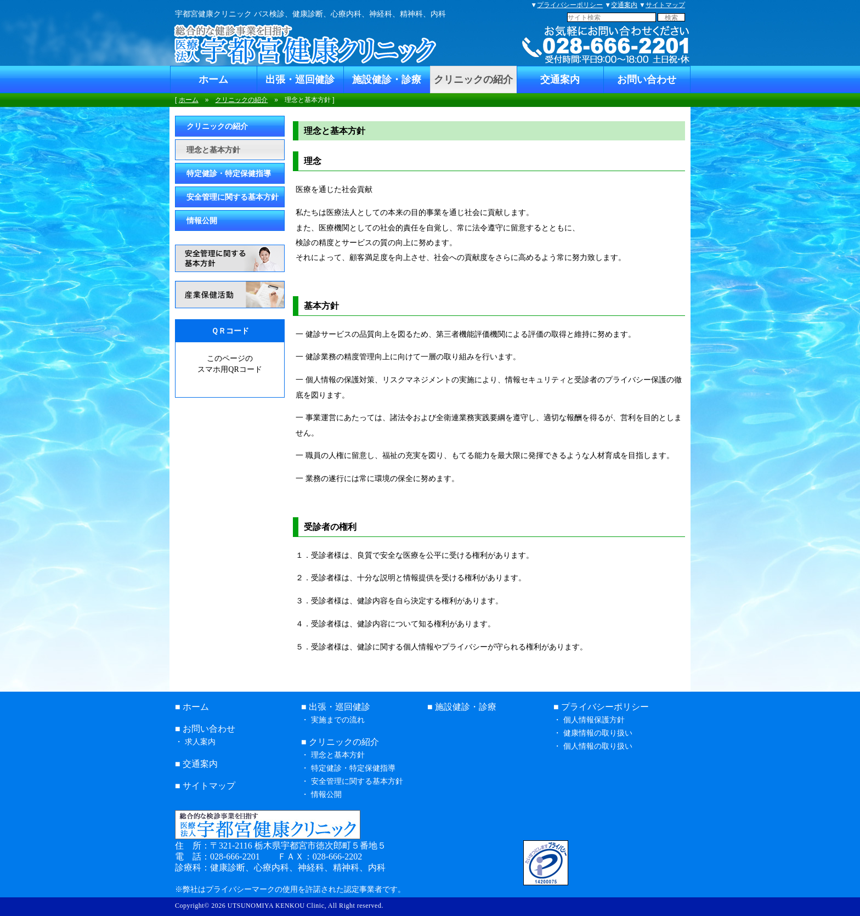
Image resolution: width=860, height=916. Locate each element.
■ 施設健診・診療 (461, 706)
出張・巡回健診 (300, 79)
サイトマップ (665, 5)
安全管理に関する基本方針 (232, 197)
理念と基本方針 (213, 149)
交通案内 (624, 5)
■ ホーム (192, 706)
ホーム (213, 79)
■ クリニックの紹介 (340, 742)
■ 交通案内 (196, 763)
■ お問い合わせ (205, 728)
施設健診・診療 (386, 79)
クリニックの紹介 (473, 79)
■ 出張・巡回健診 (335, 706)
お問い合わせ (646, 79)
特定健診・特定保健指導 (228, 173)
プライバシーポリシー (570, 5)
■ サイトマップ (205, 785)
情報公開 (201, 220)
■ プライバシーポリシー (601, 706)
